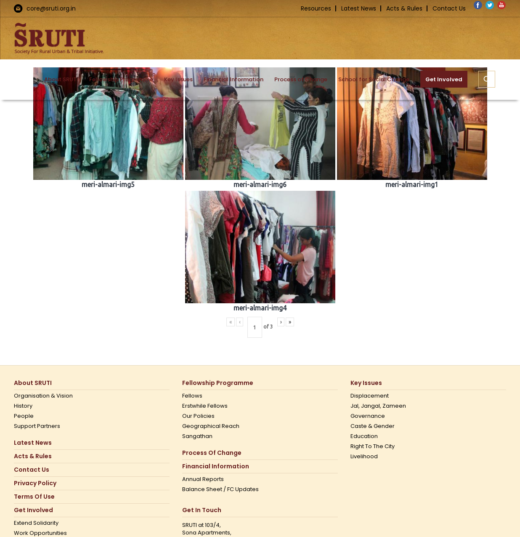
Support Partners (37, 426)
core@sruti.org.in (51, 8)
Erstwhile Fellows (205, 406)
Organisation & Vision (43, 396)
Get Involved (33, 510)
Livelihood (364, 456)
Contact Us (449, 8)
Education (364, 436)
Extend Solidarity (36, 523)
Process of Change (211, 453)
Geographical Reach (210, 426)
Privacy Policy (35, 483)
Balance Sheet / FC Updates (220, 489)
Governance (367, 416)
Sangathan (197, 436)
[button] (486, 79)
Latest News (358, 8)
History (23, 406)
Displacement (369, 396)
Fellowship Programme (217, 383)
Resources (316, 8)
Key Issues (366, 383)
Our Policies (198, 416)
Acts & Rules (404, 8)
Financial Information (215, 466)
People (24, 416)
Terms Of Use (34, 497)
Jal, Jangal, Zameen (378, 406)
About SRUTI (33, 383)
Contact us (31, 470)
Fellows (192, 396)
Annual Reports (203, 479)
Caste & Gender (372, 426)
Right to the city (372, 446)
